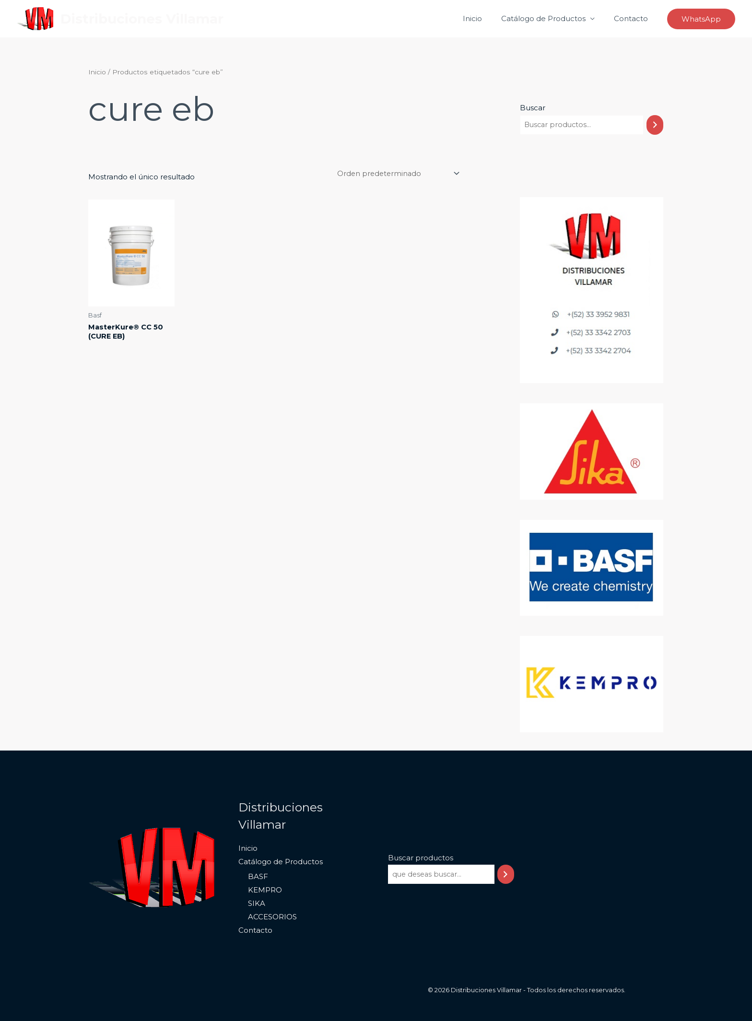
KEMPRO (264, 890)
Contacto (633, 18)
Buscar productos (419, 857)
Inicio (484, 18)
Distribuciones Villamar (141, 19)
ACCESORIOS (271, 917)
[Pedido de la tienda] (394, 174)
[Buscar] (654, 125)
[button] (701, 19)
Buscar (532, 107)
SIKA (255, 903)
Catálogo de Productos (550, 18)
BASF (257, 876)
